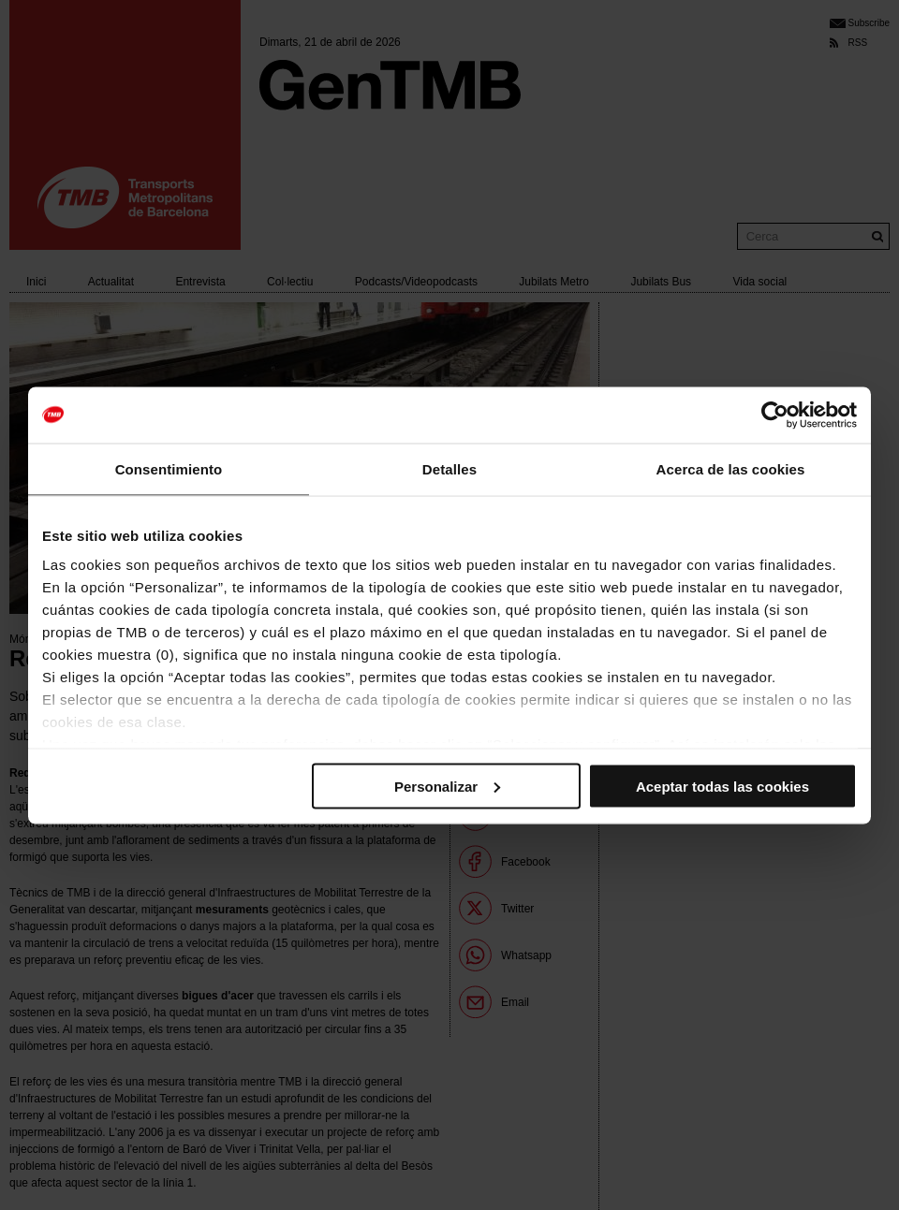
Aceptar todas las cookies (722, 786)
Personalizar (447, 786)
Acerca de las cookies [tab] (730, 468)
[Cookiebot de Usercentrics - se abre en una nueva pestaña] (775, 415)
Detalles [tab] (449, 468)
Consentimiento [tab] (169, 468)
